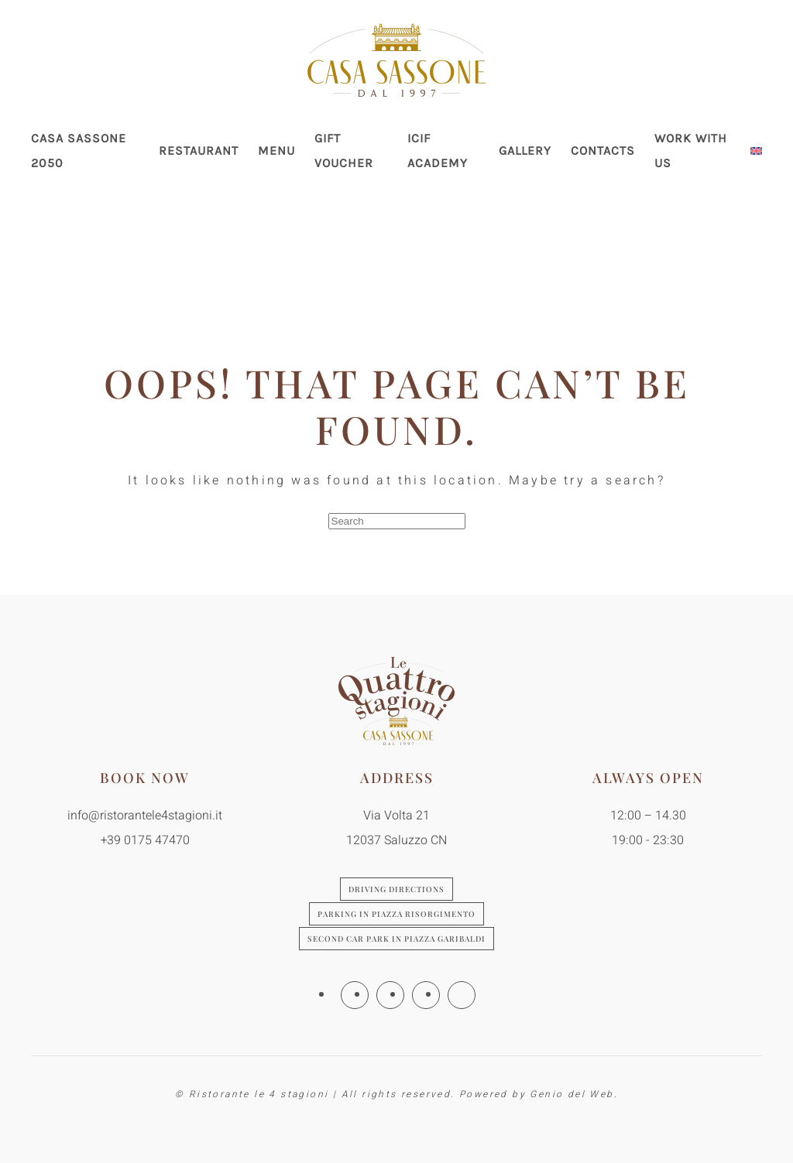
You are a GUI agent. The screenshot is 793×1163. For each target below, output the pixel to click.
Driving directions (396, 889)
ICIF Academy (437, 150)
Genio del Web (571, 1094)
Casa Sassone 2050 (78, 150)
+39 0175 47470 (145, 840)
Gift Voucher (343, 150)
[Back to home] (396, 60)
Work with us (690, 150)
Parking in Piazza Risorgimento (396, 913)
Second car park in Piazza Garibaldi (396, 938)
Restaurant (199, 150)
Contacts (603, 150)
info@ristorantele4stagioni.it (144, 815)
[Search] (396, 521)
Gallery (525, 150)
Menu (276, 150)
